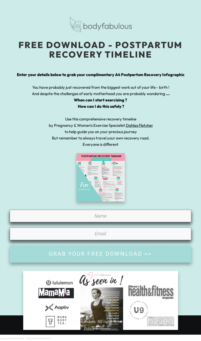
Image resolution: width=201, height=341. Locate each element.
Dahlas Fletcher (139, 125)
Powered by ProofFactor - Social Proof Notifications (25, 338)
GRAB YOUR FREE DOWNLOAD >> (100, 254)
